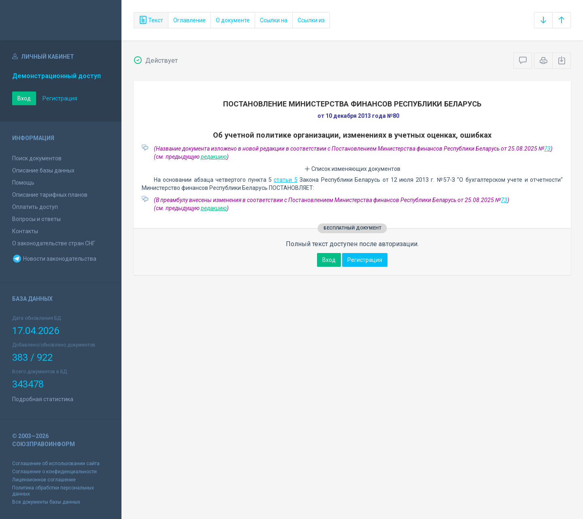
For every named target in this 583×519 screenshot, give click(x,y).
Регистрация (60, 98)
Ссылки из (311, 20)
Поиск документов (37, 158)
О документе (233, 20)
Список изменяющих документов (352, 169)
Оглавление (189, 20)
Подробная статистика (42, 399)
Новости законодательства (54, 259)
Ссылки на (273, 20)
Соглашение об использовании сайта (56, 463)
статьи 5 (285, 180)
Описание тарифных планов (49, 194)
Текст (151, 20)
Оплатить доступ (35, 207)
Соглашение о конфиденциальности (54, 471)
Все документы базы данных (46, 502)
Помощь (23, 182)
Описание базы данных (43, 170)
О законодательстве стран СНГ (53, 243)
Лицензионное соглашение (44, 480)
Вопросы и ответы (36, 219)
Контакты (25, 231)
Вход (24, 98)
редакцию (214, 156)
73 (547, 148)
